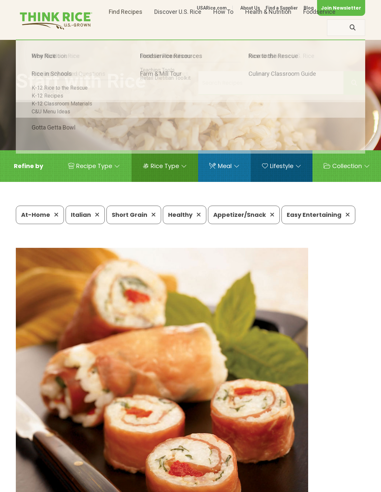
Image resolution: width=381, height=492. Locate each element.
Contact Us (240, 476)
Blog (309, 8)
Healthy (184, 215)
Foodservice (319, 27)
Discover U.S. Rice (177, 27)
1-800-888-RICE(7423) (167, 456)
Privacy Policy (278, 476)
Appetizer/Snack (244, 215)
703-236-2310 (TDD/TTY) (243, 456)
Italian (85, 215)
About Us (250, 8)
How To (223, 27)
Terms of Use (346, 476)
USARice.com (212, 8)
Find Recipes (125, 27)
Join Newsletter (341, 8)
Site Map (313, 476)
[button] (28, 166)
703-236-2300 (106, 456)
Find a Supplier (282, 8)
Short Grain (134, 215)
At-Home (40, 215)
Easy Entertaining (318, 215)
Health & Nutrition (268, 27)
